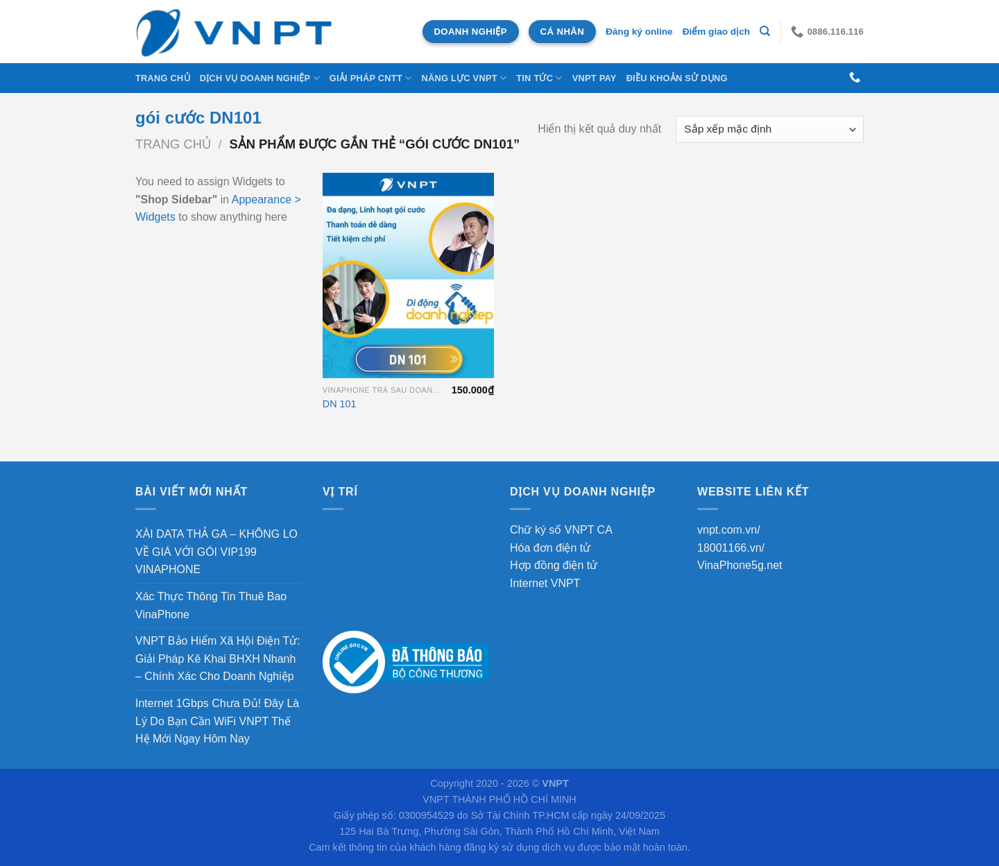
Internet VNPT (545, 583)
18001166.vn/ (731, 548)
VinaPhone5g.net (739, 565)
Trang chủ (162, 78)
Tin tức (539, 78)
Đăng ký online (639, 31)
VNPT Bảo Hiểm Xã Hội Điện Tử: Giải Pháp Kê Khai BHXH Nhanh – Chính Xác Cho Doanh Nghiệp (217, 658)
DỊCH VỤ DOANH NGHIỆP (260, 78)
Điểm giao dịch (716, 31)
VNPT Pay (594, 78)
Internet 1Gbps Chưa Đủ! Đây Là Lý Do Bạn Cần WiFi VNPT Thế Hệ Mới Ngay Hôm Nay (217, 721)
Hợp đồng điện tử (553, 565)
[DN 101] (408, 275)
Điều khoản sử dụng (677, 78)
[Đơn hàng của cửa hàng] (770, 129)
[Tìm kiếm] (765, 31)
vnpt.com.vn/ (728, 530)
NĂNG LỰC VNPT (463, 78)
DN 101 (340, 403)
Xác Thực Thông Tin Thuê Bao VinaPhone (211, 605)
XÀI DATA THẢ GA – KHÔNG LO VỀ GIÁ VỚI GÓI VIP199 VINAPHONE (216, 551)
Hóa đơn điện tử (550, 548)
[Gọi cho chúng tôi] (854, 77)
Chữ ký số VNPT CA (561, 530)
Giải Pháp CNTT (371, 78)
